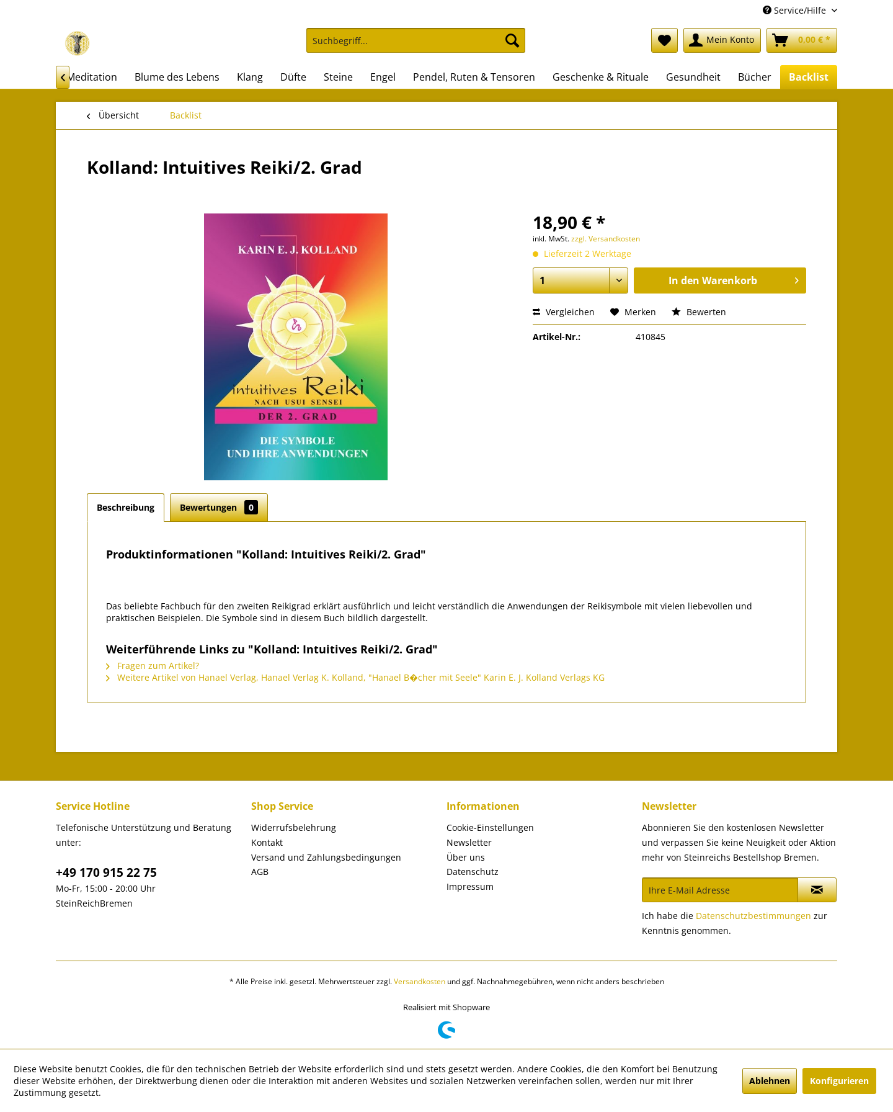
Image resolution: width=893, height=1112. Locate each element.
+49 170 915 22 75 (106, 872)
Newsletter (469, 842)
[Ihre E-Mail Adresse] (720, 889)
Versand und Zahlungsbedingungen (326, 857)
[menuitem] (415, 46)
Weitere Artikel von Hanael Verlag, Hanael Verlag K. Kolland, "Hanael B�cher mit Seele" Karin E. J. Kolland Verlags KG (355, 677)
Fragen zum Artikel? (152, 665)
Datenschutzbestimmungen (753, 915)
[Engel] (383, 77)
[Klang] (250, 77)
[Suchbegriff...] (415, 40)
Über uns (465, 857)
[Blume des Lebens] (177, 77)
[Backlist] (808, 77)
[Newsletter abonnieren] (817, 889)
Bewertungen (219, 507)
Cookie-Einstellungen (490, 827)
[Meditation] (92, 77)
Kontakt (267, 842)
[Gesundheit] (693, 77)
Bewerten (699, 312)
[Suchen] (512, 40)
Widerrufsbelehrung (293, 827)
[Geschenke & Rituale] (600, 77)
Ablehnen (769, 1081)
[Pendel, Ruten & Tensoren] (474, 77)
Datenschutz (472, 871)
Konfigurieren (839, 1081)
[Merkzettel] (664, 40)
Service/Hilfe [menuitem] (796, 10)
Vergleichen (564, 312)
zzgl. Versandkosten (605, 238)
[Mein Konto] (722, 40)
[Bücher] (754, 77)
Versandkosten (419, 981)
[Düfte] (293, 77)
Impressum (470, 886)
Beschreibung (125, 507)
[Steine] (338, 77)
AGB (260, 871)
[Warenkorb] (801, 40)
